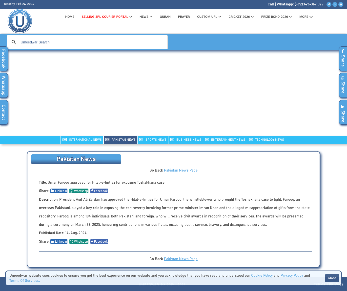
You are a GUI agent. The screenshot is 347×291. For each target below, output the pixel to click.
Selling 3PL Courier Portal (107, 17)
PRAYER (184, 17)
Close (332, 278)
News (146, 17)
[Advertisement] (173, 96)
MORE (306, 17)
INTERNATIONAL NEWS (82, 139)
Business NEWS (185, 139)
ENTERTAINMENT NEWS (225, 139)
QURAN (165, 17)
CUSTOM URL (209, 17)
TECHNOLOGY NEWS (266, 139)
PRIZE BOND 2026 (276, 17)
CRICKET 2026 (241, 17)
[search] (86, 42)
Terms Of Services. (24, 281)
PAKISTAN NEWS (120, 139)
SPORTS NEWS (152, 139)
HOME (69, 17)
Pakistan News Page (181, 170)
